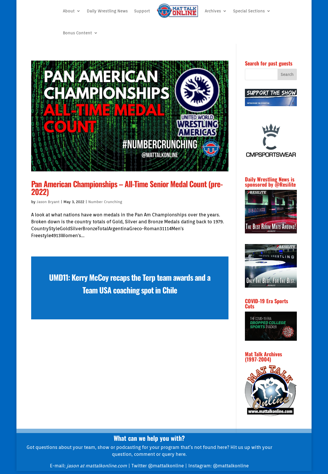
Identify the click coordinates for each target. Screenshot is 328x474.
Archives (213, 11)
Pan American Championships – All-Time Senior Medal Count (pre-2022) (127, 187)
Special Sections (249, 11)
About (69, 11)
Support (142, 11)
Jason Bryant (48, 202)
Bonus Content (77, 33)
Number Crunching (105, 202)
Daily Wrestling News (107, 11)
